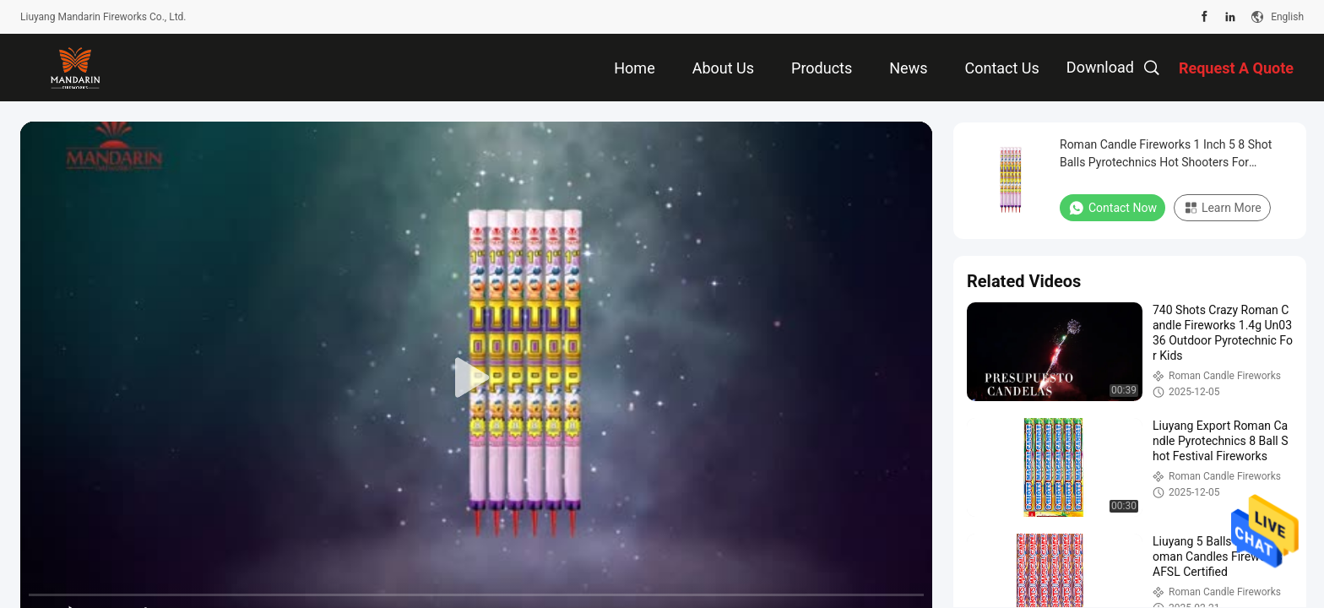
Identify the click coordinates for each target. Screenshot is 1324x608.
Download (1100, 67)
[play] (476, 378)
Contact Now (1112, 207)
